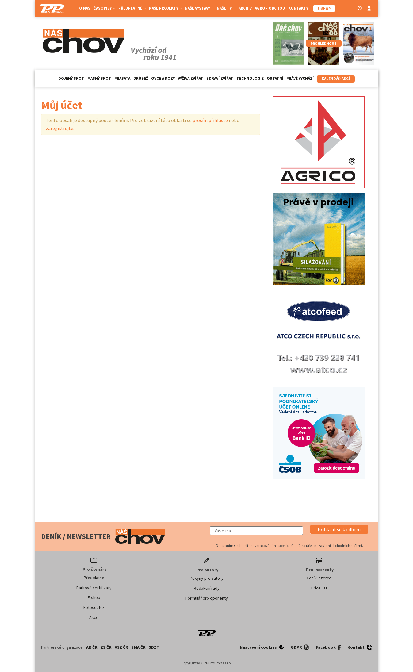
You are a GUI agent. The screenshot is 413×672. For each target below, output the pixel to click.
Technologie (250, 78)
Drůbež (140, 78)
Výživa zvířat (190, 78)
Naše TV (226, 8)
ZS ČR (106, 647)
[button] (339, 529)
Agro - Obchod (270, 8)
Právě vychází (300, 78)
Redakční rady (207, 588)
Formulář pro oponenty (206, 598)
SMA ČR (138, 647)
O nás (84, 8)
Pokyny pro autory (207, 578)
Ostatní (275, 78)
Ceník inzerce (319, 578)
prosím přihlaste (210, 120)
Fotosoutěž (93, 607)
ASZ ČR (121, 647)
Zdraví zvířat (219, 78)
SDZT (154, 647)
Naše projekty (165, 8)
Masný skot (99, 78)
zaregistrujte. (60, 128)
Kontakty (298, 8)
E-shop (94, 597)
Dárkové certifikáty (94, 587)
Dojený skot (71, 78)
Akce (93, 617)
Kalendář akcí (336, 78)
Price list (319, 588)
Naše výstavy (199, 8)
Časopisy (104, 8)
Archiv (245, 8)
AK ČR (92, 647)
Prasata (122, 78)
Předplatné (132, 8)
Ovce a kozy (163, 78)
